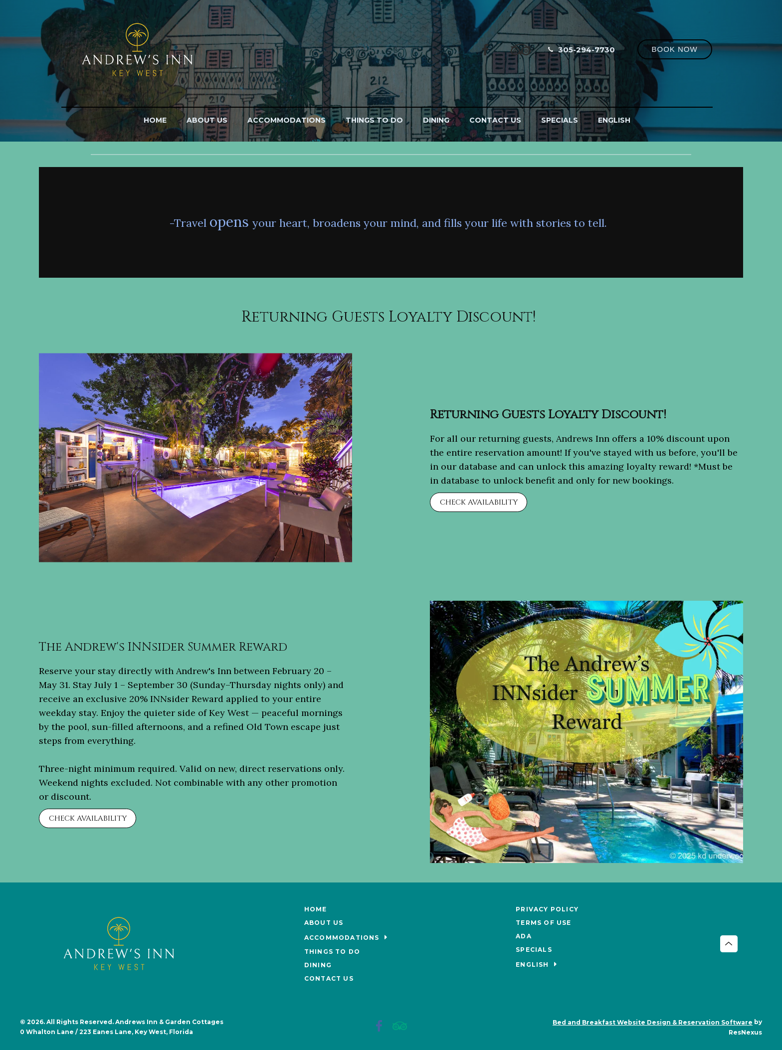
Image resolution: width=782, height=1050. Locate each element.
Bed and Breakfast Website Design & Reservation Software (653, 1022)
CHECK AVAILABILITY (479, 502)
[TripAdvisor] (520, 49)
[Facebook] (485, 49)
